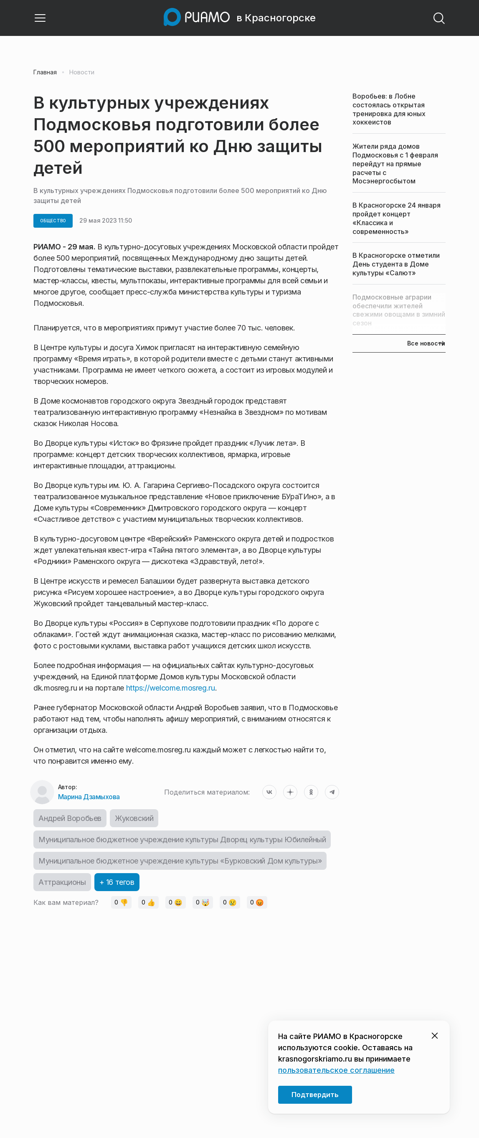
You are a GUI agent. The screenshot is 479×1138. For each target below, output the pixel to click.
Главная (45, 72)
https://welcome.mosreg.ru (170, 687)
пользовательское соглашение (336, 1070)
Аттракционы (62, 882)
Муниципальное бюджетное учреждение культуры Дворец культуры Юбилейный (182, 839)
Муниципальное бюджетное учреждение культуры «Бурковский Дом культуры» (180, 860)
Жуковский (134, 818)
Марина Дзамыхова (89, 797)
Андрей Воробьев (69, 818)
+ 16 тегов (116, 882)
